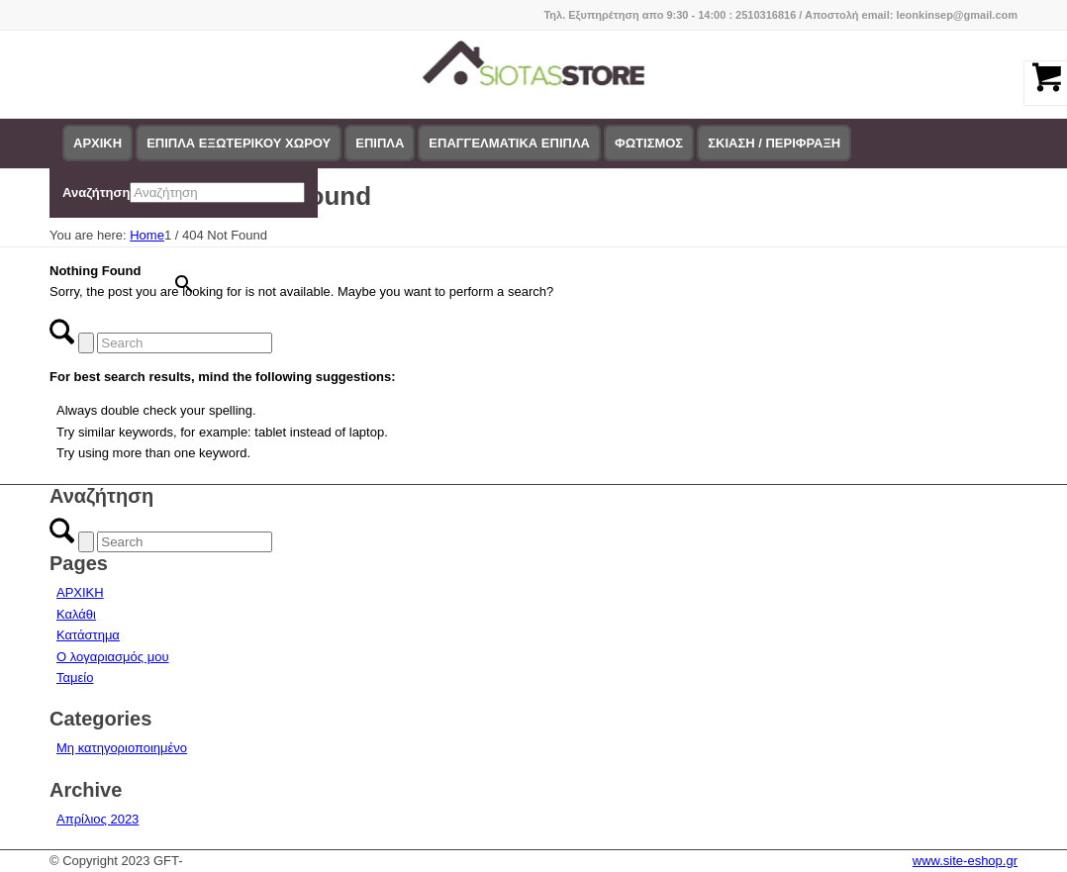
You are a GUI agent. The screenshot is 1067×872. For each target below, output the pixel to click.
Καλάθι (76, 614)
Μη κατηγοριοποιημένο (121, 747)
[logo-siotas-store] (534, 74)
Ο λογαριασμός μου (112, 656)
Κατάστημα (88, 635)
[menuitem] (97, 143)
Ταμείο (74, 677)
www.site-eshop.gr (965, 860)
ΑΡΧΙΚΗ (80, 592)
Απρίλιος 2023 (97, 819)
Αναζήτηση (96, 192)
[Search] (184, 343)
